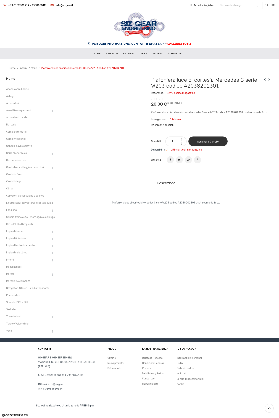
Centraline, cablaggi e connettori (25, 167)
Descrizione (166, 183)
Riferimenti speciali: (162, 125)
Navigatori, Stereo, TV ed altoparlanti (27, 288)
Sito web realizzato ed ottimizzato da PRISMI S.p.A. (64, 405)
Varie (9, 330)
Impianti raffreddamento (20, 245)
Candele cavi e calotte (19, 146)
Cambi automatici (16, 131)
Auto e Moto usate (17, 117)
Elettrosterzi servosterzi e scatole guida (29, 202)
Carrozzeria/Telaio (17, 153)
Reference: (157, 93)
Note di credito (185, 368)
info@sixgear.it (64, 5)
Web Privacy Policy (153, 373)
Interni (10, 259)
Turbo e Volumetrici (17, 323)
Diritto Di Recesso (152, 358)
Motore (10, 273)
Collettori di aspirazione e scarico (25, 195)
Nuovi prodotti (115, 363)
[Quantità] (176, 141)
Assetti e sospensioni (18, 110)
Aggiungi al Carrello (208, 141)
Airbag (10, 96)
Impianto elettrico (16, 252)
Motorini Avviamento (18, 281)
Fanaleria (11, 209)
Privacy (146, 368)
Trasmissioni (13, 316)
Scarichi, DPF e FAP (17, 302)
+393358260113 (178, 43)
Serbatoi (11, 309)
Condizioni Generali (153, 363)
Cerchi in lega (13, 181)
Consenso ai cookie (15, 414)
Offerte (111, 358)
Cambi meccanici (16, 138)
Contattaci (148, 378)
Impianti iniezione (16, 238)
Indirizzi (181, 373)
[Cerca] (240, 5)
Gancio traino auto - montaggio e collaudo (30, 217)
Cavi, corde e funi (16, 160)
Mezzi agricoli (14, 266)
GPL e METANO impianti (19, 224)
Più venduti (113, 368)
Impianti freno (14, 231)
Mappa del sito (150, 383)
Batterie (11, 124)
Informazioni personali (189, 358)
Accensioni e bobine (17, 89)
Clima (9, 188)
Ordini (180, 363)
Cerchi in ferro (14, 174)
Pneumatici (13, 295)
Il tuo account (187, 348)
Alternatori (12, 103)
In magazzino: (159, 119)
